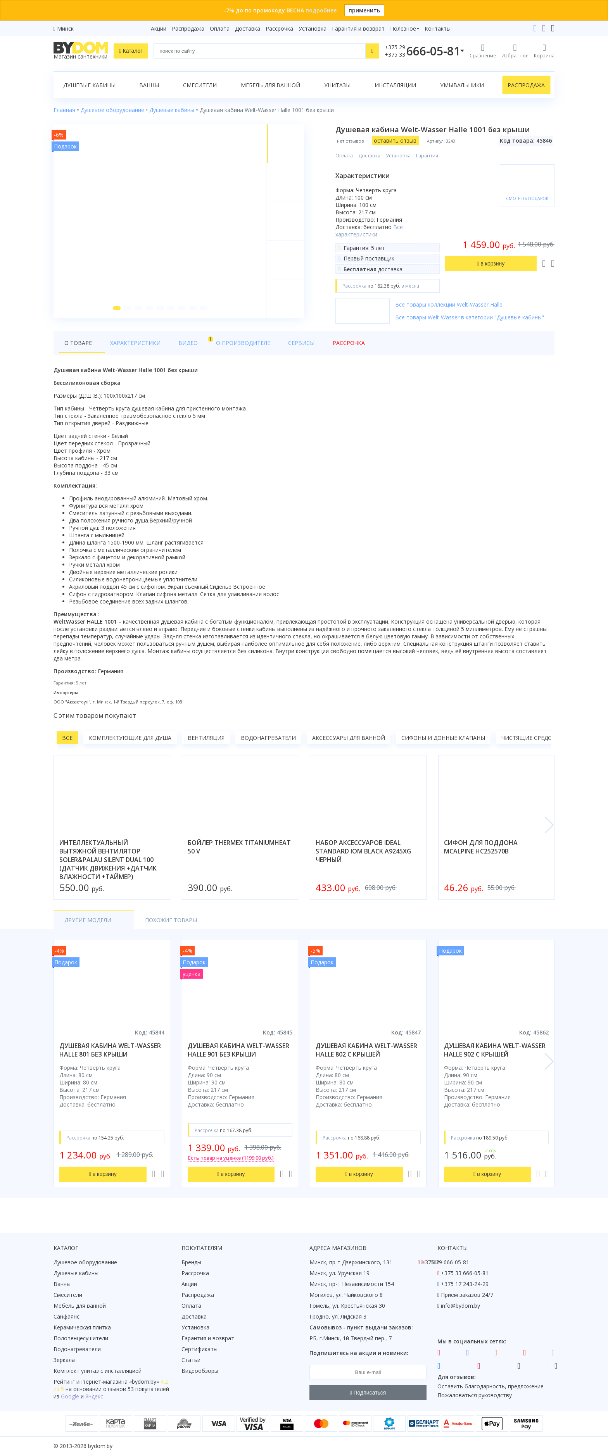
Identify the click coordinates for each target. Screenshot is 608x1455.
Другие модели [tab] (87, 922)
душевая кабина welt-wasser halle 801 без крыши (110, 1052)
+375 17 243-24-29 (465, 1284)
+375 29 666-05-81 (445, 1262)
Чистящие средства (531, 740)
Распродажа (188, 28)
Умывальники (462, 85)
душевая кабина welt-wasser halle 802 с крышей (366, 1052)
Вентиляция (206, 740)
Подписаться (368, 1392)
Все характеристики (370, 230)
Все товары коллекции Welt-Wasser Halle (450, 304)
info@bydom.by (460, 1305)
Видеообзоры (199, 1370)
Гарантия (428, 155)
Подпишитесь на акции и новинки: (358, 1353)
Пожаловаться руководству (474, 1395)
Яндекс (94, 1396)
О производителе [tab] (221, 345)
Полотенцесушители (81, 1338)
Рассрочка (279, 28)
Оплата (220, 28)
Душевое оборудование (85, 1262)
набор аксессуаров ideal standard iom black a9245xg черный (363, 854)
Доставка (247, 28)
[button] (116, 311)
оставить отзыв (396, 140)
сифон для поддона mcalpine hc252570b (481, 849)
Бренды (191, 1262)
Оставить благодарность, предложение (490, 1386)
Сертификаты (199, 1349)
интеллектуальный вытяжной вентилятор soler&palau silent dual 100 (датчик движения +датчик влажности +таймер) (108, 862)
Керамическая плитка (82, 1327)
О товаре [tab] (78, 345)
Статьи (190, 1360)
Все (67, 740)
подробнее (321, 10)
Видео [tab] (176, 343)
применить (364, 10)
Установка (312, 28)
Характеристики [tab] (128, 345)
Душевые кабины (89, 85)
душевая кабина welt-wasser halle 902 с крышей (495, 1052)
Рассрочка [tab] (313, 345)
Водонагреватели (268, 740)
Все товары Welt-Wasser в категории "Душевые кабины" (470, 317)
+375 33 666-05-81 (465, 1273)
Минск (65, 28)
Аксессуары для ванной (348, 740)
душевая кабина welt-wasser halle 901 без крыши (238, 1052)
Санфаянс (66, 1316)
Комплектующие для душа (130, 740)
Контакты (438, 28)
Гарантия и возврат (358, 28)
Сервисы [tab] (272, 345)
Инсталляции (395, 85)
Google (70, 1396)
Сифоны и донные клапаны (443, 740)
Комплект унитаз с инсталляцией (98, 1370)
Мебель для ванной (270, 85)
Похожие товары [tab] (159, 922)
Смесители (200, 85)
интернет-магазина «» (117, 1381)
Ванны (149, 85)
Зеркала (64, 1360)
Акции (158, 28)
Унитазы (337, 85)
